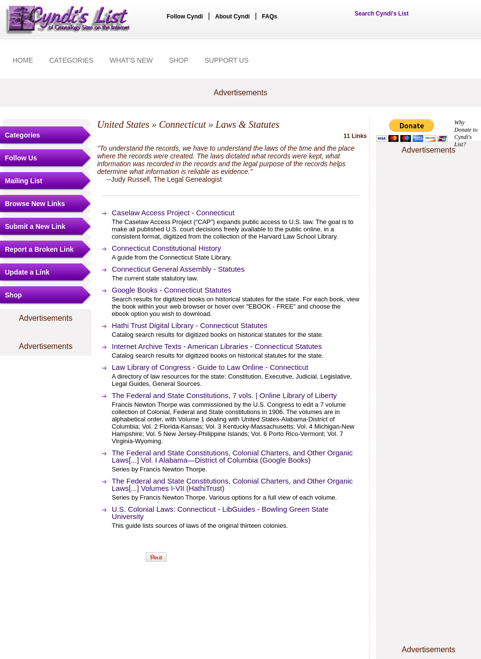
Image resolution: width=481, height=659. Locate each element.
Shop (13, 295)
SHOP (179, 60)
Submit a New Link (35, 226)
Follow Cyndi (185, 16)
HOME (23, 60)
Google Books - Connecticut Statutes (171, 290)
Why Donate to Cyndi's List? (466, 133)
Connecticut (182, 124)
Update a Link (27, 272)
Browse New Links (35, 204)
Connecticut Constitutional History (166, 248)
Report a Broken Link (39, 249)
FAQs (269, 16)
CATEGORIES (71, 60)
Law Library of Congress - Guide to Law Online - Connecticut (210, 367)
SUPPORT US (227, 60)
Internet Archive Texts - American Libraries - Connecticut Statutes (217, 346)
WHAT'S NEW (131, 60)
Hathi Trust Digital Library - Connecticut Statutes (189, 325)
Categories (22, 135)
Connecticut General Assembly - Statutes (178, 269)
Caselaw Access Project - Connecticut (173, 212)
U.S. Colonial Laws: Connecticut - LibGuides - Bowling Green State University (220, 512)
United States (123, 124)
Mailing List (23, 181)
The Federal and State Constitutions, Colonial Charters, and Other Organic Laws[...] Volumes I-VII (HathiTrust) (232, 484)
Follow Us (21, 158)
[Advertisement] (428, 186)
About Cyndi (232, 16)
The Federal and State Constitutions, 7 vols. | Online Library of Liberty (224, 395)
